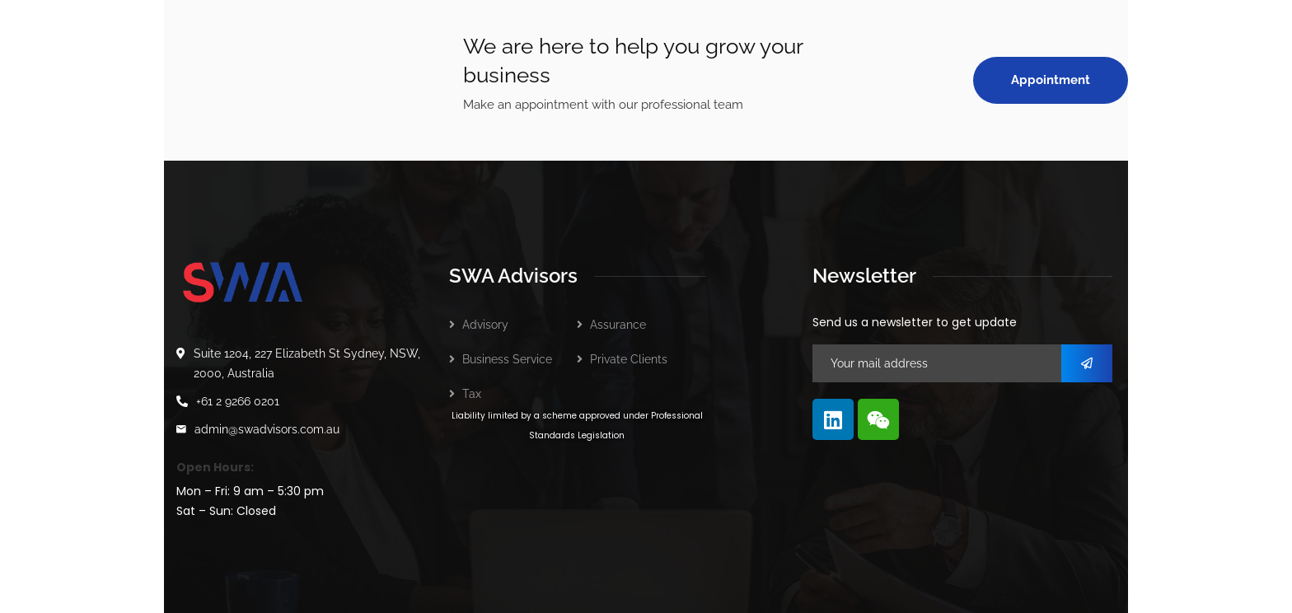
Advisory (485, 324)
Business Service (507, 359)
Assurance (618, 324)
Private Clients (628, 359)
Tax (471, 393)
